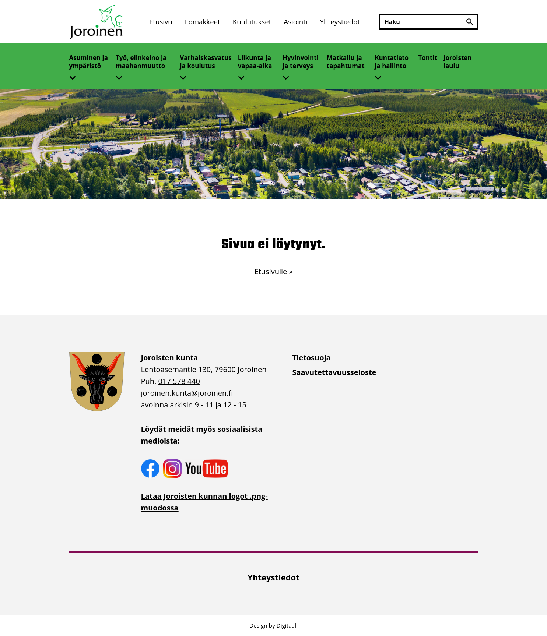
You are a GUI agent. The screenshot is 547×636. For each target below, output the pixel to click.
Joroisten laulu (457, 61)
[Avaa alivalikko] (75, 75)
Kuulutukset (252, 21)
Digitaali (287, 625)
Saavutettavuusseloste (334, 372)
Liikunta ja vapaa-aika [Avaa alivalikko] (255, 61)
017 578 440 (179, 381)
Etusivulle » (274, 271)
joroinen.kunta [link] (187, 393)
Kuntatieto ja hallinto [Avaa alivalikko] (392, 61)
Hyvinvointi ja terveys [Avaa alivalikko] (301, 61)
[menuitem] (161, 22)
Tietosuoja (311, 358)
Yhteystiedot (340, 21)
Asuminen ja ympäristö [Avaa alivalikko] (88, 61)
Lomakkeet (202, 21)
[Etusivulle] (97, 21)
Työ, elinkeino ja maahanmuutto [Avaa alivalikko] (141, 61)
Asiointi (295, 21)
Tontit (427, 57)
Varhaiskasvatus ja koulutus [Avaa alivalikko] (205, 61)
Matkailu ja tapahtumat (346, 61)
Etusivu (160, 21)
